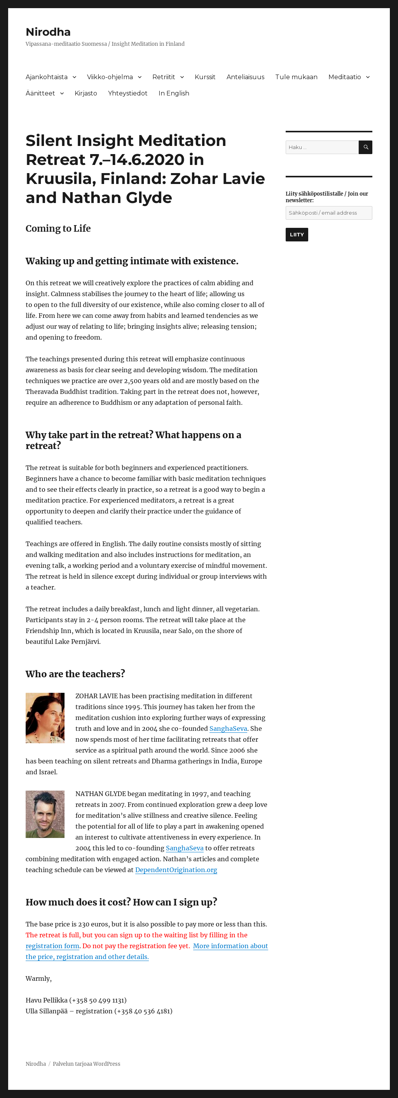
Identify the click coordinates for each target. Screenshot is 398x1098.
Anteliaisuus (245, 77)
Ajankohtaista (47, 77)
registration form (52, 946)
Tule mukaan (296, 77)
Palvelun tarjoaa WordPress (86, 1064)
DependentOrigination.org (176, 870)
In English (174, 93)
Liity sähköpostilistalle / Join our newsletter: (327, 197)
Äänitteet (40, 93)
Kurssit (205, 77)
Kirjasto (86, 93)
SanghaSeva (228, 728)
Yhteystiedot (128, 93)
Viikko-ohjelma (110, 77)
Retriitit (163, 77)
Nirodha (48, 31)
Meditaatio (344, 77)
